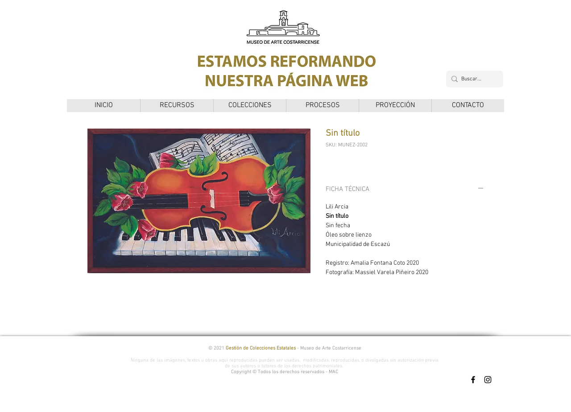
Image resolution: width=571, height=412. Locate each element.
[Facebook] (473, 379)
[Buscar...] (472, 79)
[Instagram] (487, 379)
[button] (176, 105)
